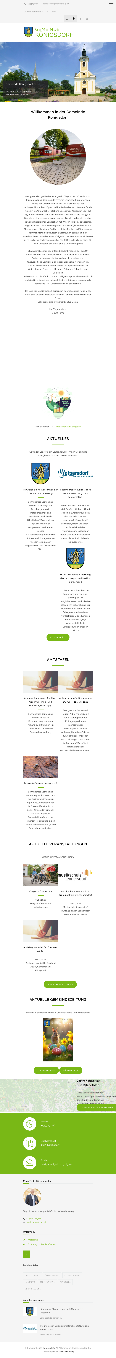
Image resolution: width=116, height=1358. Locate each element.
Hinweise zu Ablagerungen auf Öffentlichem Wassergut (61, 1311)
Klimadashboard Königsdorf (67, 426)
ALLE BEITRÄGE (58, 637)
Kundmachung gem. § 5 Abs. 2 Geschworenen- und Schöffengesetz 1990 (41, 702)
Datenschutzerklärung (63, 1351)
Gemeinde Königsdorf (19, 84)
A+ (67, 19)
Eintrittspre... (32, 1275)
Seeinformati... (47, 1282)
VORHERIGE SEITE (46, 1070)
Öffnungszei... (52, 1275)
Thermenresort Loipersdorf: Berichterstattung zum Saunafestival (75, 493)
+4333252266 (32, 4)
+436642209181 (33, 1218)
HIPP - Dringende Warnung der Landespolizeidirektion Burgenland (75, 578)
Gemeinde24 (49, 1348)
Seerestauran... (72, 1275)
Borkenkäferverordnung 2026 (40, 783)
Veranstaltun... (33, 1289)
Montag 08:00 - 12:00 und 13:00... (42, 11)
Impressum (33, 1240)
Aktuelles (65, 1282)
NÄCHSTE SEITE (71, 1070)
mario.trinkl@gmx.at (36, 1222)
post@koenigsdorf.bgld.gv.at (56, 4)
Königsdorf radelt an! (41, 891)
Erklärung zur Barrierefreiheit (41, 1244)
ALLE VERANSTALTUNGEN (60, 984)
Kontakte (30, 1282)
